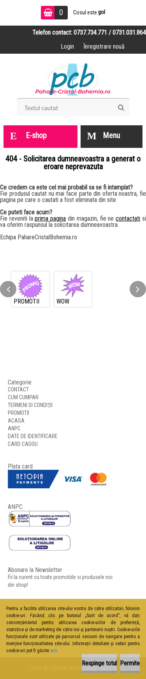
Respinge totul (99, 663)
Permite (130, 663)
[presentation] (8, 289)
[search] (121, 107)
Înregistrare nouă (104, 46)
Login (67, 46)
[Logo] (73, 78)
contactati (128, 218)
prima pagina (50, 218)
